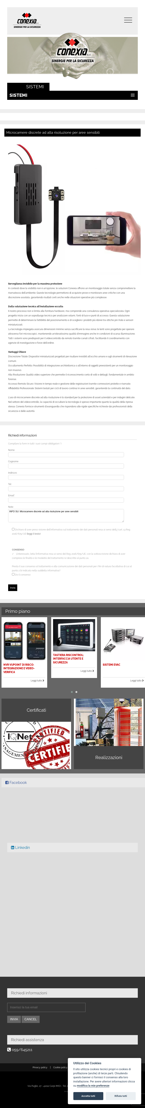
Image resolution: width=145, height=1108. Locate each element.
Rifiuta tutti (120, 1096)
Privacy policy (40, 1067)
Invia (12, 587)
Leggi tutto (43, 675)
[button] (72, 685)
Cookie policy (60, 1067)
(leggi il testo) (34, 533)
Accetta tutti (88, 1096)
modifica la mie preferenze (93, 1085)
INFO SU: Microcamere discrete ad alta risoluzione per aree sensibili (66, 515)
